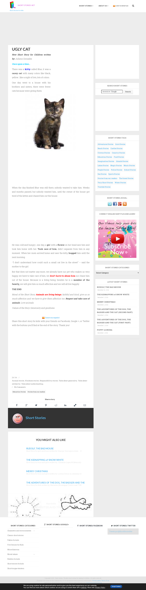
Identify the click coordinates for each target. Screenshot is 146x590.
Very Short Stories (105, 182)
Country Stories (118, 153)
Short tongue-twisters (15, 568)
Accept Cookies (116, 586)
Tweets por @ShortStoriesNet (120, 531)
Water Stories (120, 182)
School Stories (130, 170)
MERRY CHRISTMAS (106, 302)
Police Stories (116, 170)
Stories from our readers (36, 392)
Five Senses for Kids (15, 545)
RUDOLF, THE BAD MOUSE (109, 287)
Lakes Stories (103, 165)
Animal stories (18, 381)
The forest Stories (126, 178)
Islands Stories (122, 161)
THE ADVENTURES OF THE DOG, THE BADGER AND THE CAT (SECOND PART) (115, 310)
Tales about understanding (32, 384)
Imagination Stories (106, 161)
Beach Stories (103, 148)
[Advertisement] (73, 28)
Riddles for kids (13, 559)
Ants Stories (120, 144)
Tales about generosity (68, 381)
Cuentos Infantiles (120, 6)
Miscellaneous (13, 549)
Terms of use (105, 580)
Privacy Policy (97, 587)
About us (103, 6)
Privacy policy (96, 580)
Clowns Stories (104, 153)
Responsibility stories (49, 381)
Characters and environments (19, 531)
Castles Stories (116, 148)
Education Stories (19, 392)
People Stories (103, 170)
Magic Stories (116, 165)
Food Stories (119, 157)
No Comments (20, 387)
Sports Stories (114, 174)
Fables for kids (13, 540)
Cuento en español (52, 318)
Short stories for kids (15, 564)
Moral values (12, 554)
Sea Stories (102, 174)
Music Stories (129, 165)
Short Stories (86, 6)
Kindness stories (32, 381)
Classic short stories (15, 535)
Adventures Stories (105, 144)
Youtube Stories (104, 187)
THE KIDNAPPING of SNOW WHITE (113, 294)
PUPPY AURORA (104, 330)
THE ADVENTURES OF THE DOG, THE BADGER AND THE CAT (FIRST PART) (114, 321)
